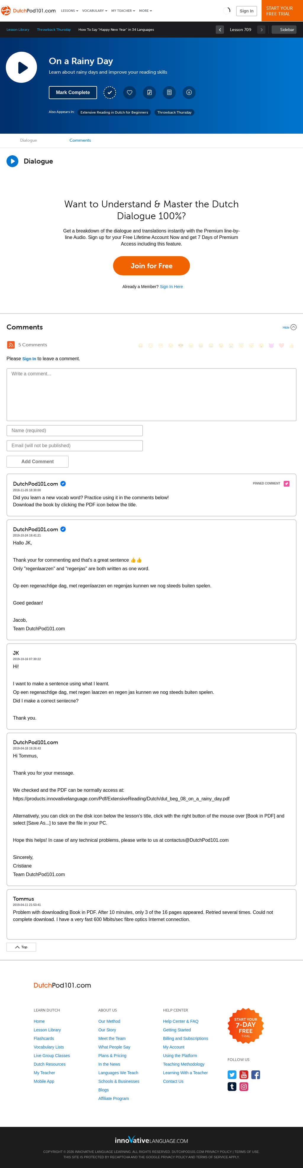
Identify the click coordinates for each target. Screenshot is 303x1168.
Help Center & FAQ (181, 1021)
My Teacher (121, 11)
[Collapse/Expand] (151, 327)
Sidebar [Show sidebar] (287, 29)
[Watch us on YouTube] (244, 1074)
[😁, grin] (161, 346)
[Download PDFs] (169, 92)
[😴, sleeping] (251, 346)
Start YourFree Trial (283, 11)
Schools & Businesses (118, 1081)
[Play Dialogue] (12, 161)
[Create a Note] (149, 92)
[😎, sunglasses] (181, 346)
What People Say (114, 1047)
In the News (109, 1064)
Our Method (109, 1021)
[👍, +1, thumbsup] (291, 346)
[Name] (75, 430)
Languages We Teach (118, 1072)
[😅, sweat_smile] (211, 346)
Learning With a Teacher (185, 1072)
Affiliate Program (113, 1098)
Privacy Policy (218, 1152)
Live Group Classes (52, 1055)
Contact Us (173, 1081)
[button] (226, 10)
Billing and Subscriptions (185, 1038)
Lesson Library (18, 30)
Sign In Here (171, 286)
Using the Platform (180, 1055)
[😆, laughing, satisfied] (201, 346)
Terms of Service (212, 1157)
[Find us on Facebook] (255, 1074)
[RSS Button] (11, 344)
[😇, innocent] (241, 346)
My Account (173, 1047)
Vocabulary (93, 11)
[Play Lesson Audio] (21, 67)
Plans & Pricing (112, 1055)
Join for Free (152, 265)
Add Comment (37, 461)
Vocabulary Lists (49, 1047)
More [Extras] (144, 11)
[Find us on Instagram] (244, 1086)
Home (39, 1021)
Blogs (103, 1090)
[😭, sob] (231, 346)
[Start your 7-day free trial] (246, 1026)
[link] (220, 29)
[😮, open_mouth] (261, 346)
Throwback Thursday (54, 30)
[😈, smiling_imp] (271, 346)
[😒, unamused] (171, 346)
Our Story (107, 1030)
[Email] (75, 445)
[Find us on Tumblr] (232, 1086)
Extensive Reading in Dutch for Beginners (114, 112)
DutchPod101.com (188, 1152)
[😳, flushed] (151, 346)
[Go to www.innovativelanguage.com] (151, 1139)
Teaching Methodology (183, 1064)
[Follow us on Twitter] (232, 1074)
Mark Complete (73, 92)
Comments (80, 140)
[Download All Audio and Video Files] (189, 92)
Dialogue (28, 140)
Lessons (68, 11)
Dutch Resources (49, 1064)
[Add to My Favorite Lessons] (129, 92)
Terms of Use (246, 1152)
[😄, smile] (141, 346)
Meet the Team (111, 1038)
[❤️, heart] (281, 346)
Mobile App (44, 1081)
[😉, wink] (221, 346)
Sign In (247, 11)
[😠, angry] (191, 346)
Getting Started (177, 1030)
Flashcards (44, 1038)
